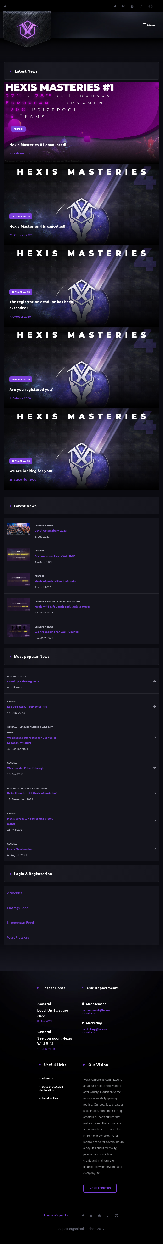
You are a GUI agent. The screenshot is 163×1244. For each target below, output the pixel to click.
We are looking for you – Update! (57, 632)
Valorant (41, 788)
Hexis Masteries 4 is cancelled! (37, 226)
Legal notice (50, 1098)
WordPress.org (18, 937)
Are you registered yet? (31, 389)
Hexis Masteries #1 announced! (37, 144)
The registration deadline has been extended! (41, 304)
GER (22, 788)
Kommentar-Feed (20, 922)
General (18, 129)
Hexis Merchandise (20, 849)
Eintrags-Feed (17, 907)
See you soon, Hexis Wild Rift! (55, 556)
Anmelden (15, 893)
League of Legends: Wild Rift (63, 601)
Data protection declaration (51, 1088)
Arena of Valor (21, 216)
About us (48, 1078)
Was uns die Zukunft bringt (25, 768)
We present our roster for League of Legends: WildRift (31, 740)
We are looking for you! (30, 470)
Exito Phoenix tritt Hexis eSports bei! (32, 793)
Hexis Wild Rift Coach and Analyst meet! (62, 606)
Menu (149, 25)
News (50, 525)
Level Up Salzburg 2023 (51, 530)
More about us (100, 1188)
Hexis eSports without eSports (55, 581)
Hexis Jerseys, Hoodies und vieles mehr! (30, 821)
